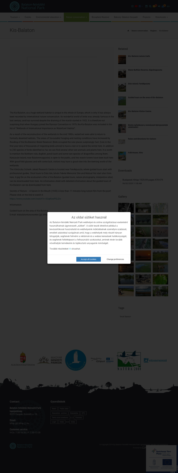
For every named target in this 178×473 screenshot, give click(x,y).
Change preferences (115, 259)
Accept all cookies (88, 259)
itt (70, 248)
